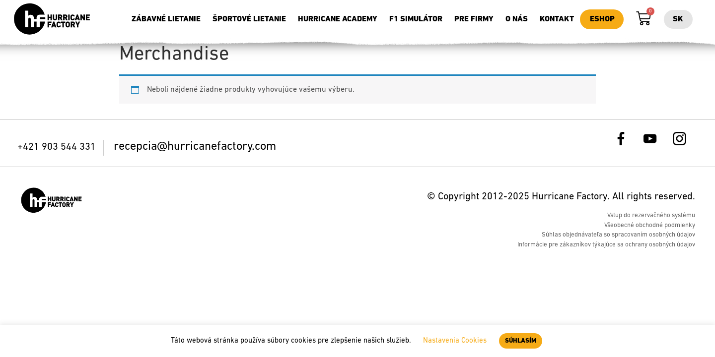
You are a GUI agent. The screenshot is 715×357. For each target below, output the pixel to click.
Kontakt (557, 19)
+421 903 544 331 (57, 147)
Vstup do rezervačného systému (651, 215)
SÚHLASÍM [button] (520, 341)
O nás (516, 19)
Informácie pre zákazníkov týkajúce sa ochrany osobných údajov (606, 244)
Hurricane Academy (337, 19)
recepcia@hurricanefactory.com (195, 147)
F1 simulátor (415, 19)
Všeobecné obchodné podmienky (649, 225)
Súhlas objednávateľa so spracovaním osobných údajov (618, 235)
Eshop (602, 19)
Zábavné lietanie (166, 19)
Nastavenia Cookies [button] (455, 341)
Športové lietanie (249, 19)
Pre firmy (474, 19)
